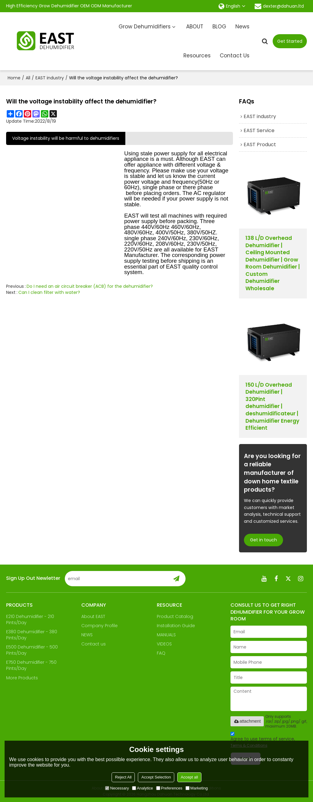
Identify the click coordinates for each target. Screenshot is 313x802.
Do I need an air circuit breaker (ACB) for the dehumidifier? (90, 286)
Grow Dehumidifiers (145, 26)
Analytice (142, 788)
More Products (22, 678)
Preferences (169, 788)
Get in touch (263, 540)
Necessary (117, 788)
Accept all (189, 777)
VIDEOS (164, 644)
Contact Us (234, 55)
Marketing (197, 788)
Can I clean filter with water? (49, 292)
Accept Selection (156, 777)
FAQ (161, 653)
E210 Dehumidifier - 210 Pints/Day (30, 619)
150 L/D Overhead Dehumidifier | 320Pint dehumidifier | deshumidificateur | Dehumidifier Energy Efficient (272, 406)
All (28, 78)
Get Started (289, 41)
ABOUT (194, 26)
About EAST (93, 616)
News (242, 26)
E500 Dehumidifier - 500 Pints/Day (32, 650)
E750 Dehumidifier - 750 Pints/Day (31, 665)
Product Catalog (175, 616)
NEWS (87, 635)
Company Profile (99, 626)
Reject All (123, 777)
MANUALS (166, 635)
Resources (197, 55)
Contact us (93, 644)
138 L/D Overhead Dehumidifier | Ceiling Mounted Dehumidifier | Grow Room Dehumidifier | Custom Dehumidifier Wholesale (272, 263)
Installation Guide (176, 626)
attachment (247, 721)
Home (14, 78)
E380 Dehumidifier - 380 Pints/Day (31, 635)
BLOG (219, 26)
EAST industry (49, 78)
